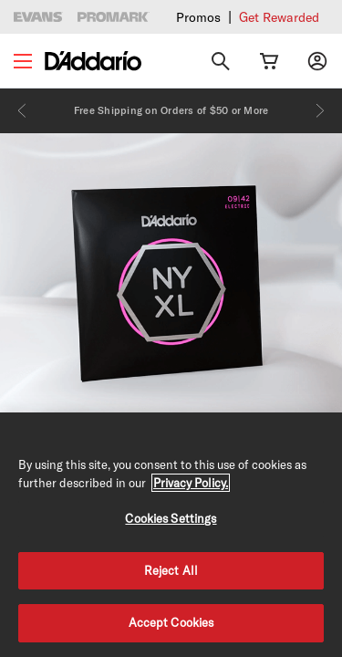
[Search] (221, 61)
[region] (171, 534)
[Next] (320, 110)
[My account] (317, 61)
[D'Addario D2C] (93, 60)
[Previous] (22, 110)
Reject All (171, 570)
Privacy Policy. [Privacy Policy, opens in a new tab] (190, 482)
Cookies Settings (170, 518)
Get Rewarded (279, 17)
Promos (198, 17)
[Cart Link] (269, 61)
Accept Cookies (171, 622)
